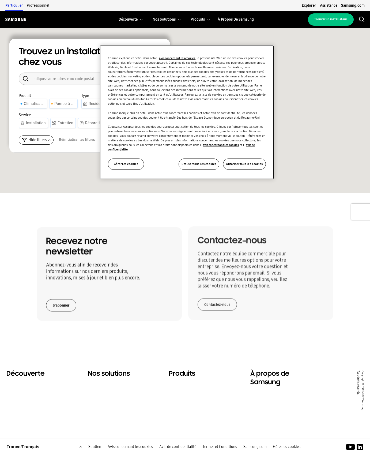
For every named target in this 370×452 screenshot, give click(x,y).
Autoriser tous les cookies (244, 164)
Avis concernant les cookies (130, 447)
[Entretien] (63, 123)
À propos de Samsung (273, 394)
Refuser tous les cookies (199, 164)
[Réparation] (92, 123)
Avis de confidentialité (177, 447)
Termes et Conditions (220, 447)
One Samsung (21, 406)
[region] (187, 112)
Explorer (309, 5)
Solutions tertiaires (26, 392)
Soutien (94, 447)
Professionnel (38, 5)
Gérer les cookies (286, 447)
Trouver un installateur (330, 19)
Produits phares (185, 386)
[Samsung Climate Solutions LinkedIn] (360, 447)
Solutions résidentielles (31, 386)
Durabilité (17, 399)
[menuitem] (128, 19)
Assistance (328, 5)
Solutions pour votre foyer (115, 386)
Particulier (14, 5)
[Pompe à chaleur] (63, 104)
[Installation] (33, 123)
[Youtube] (351, 447)
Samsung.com (353, 5)
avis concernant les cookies (177, 58)
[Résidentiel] (96, 104)
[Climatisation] (33, 104)
